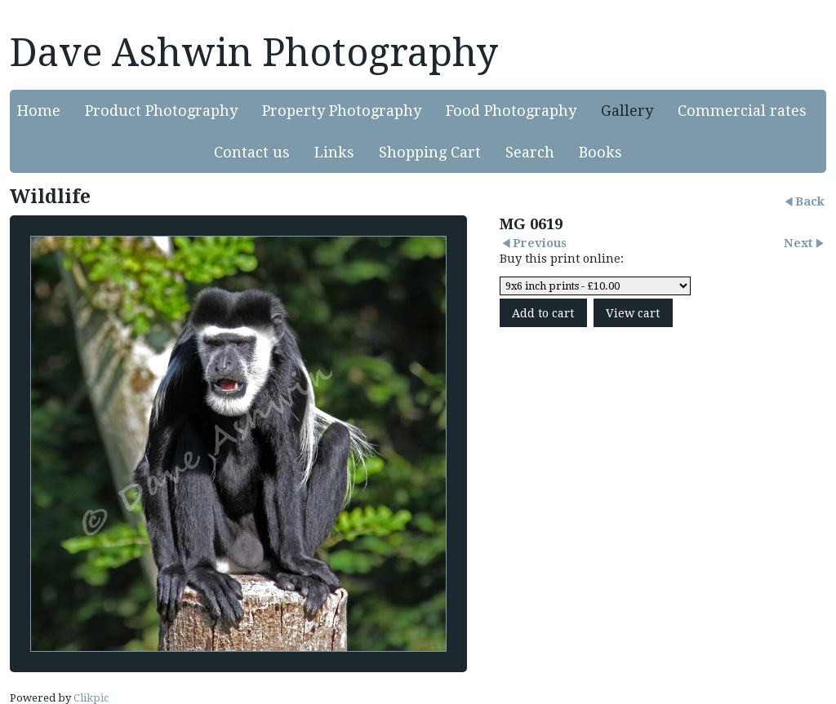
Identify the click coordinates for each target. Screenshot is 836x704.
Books (600, 152)
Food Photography (511, 110)
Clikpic (91, 698)
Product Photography (161, 110)
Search (529, 152)
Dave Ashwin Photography (254, 52)
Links (334, 152)
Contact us (252, 152)
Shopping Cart (430, 152)
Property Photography (341, 110)
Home (38, 110)
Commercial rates (742, 110)
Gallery (627, 110)
